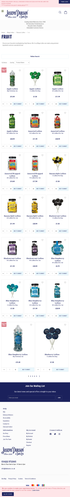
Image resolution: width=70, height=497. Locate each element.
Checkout (29, 442)
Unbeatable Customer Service (35, 28)
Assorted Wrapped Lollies (12, 176)
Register (28, 445)
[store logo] (16, 14)
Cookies (20, 479)
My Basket (29, 439)
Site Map (3, 479)
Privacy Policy (12, 479)
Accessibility (6, 418)
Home (3, 32)
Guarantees (6, 421)
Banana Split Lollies (57, 175)
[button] (20, 71)
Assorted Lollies (35, 132)
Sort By (12, 62)
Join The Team (7, 439)
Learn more (35, 490)
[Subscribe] (59, 398)
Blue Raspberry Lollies (57, 261)
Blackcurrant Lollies (57, 217)
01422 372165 (8, 461)
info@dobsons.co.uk (8, 469)
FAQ (4, 412)
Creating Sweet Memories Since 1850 (35, 22)
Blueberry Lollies (52, 355)
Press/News (6, 436)
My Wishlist (29, 436)
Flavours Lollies (20, 32)
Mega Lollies (10, 32)
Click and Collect (7, 427)
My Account (29, 433)
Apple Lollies (12, 90)
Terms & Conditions (30, 479)
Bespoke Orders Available (35, 26)
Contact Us (6, 424)
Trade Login (64, 1)
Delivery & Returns (8, 415)
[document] (35, 491)
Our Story (5, 433)
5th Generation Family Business (35, 24)
